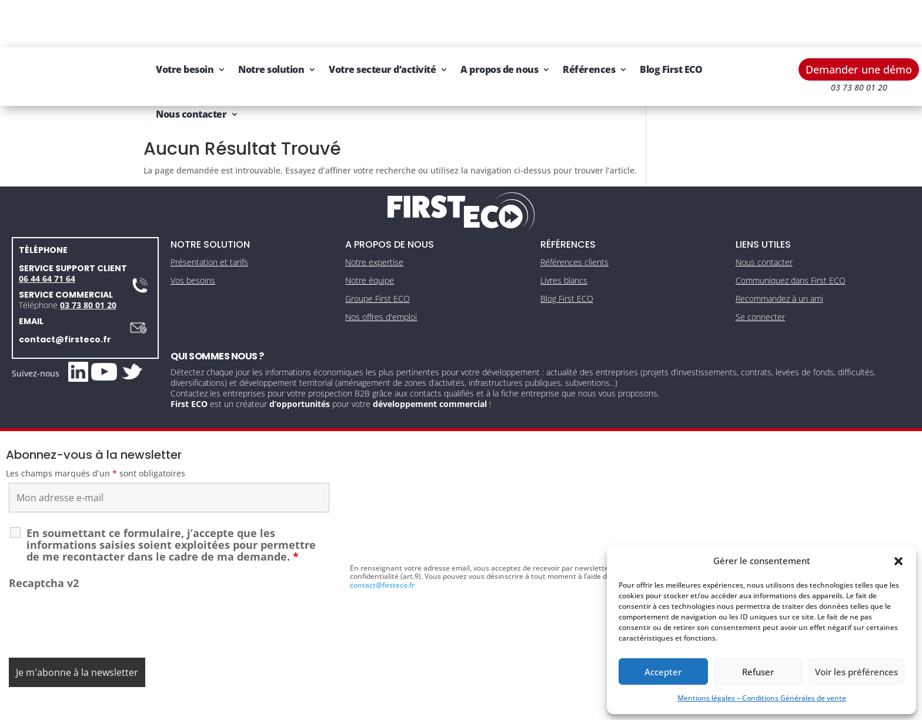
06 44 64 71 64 (47, 250)
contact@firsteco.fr (65, 311)
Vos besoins (193, 252)
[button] (898, 561)
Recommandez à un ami (779, 270)
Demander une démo (859, 22)
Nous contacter (191, 67)
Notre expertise (374, 233)
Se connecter (760, 288)
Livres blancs (563, 252)
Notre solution (271, 22)
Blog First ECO (671, 22)
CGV (455, 706)
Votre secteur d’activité (382, 22)
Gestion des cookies (511, 706)
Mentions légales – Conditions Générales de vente (761, 698)
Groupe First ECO (377, 270)
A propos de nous (499, 22)
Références (589, 22)
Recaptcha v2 (44, 555)
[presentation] (98, 592)
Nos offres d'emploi (381, 288)
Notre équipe (369, 252)
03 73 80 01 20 (88, 276)
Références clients (574, 233)
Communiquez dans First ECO (791, 252)
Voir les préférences (856, 672)
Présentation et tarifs (209, 233)
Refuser (758, 672)
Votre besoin (184, 22)
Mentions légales (406, 706)
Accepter (663, 672)
